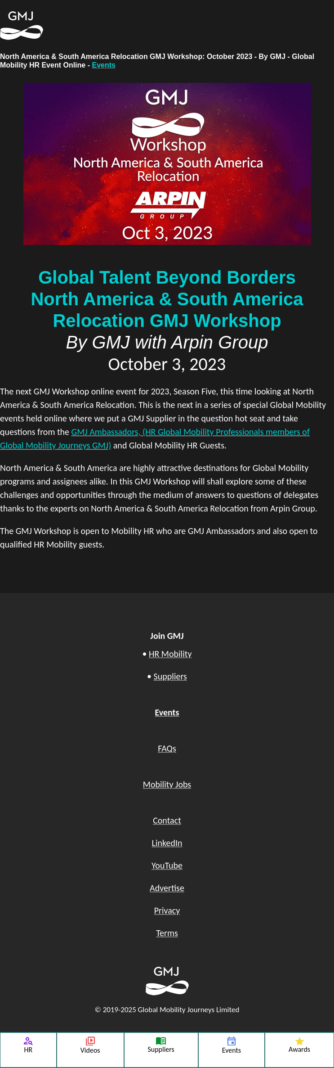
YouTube (167, 865)
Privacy (167, 910)
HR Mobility (170, 653)
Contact (167, 820)
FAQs (167, 748)
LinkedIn (167, 842)
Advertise (167, 887)
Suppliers (170, 676)
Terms (167, 933)
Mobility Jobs (167, 784)
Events (103, 65)
